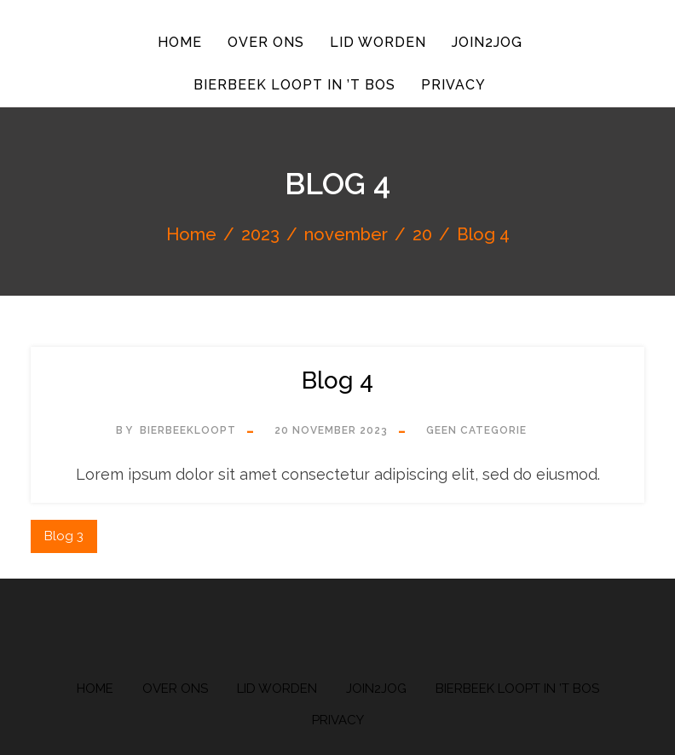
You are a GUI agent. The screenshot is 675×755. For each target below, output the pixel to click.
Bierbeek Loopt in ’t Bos (294, 83)
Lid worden (378, 41)
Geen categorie (476, 429)
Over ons (265, 41)
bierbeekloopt (188, 429)
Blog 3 (64, 534)
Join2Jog (488, 41)
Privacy (454, 83)
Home (177, 41)
